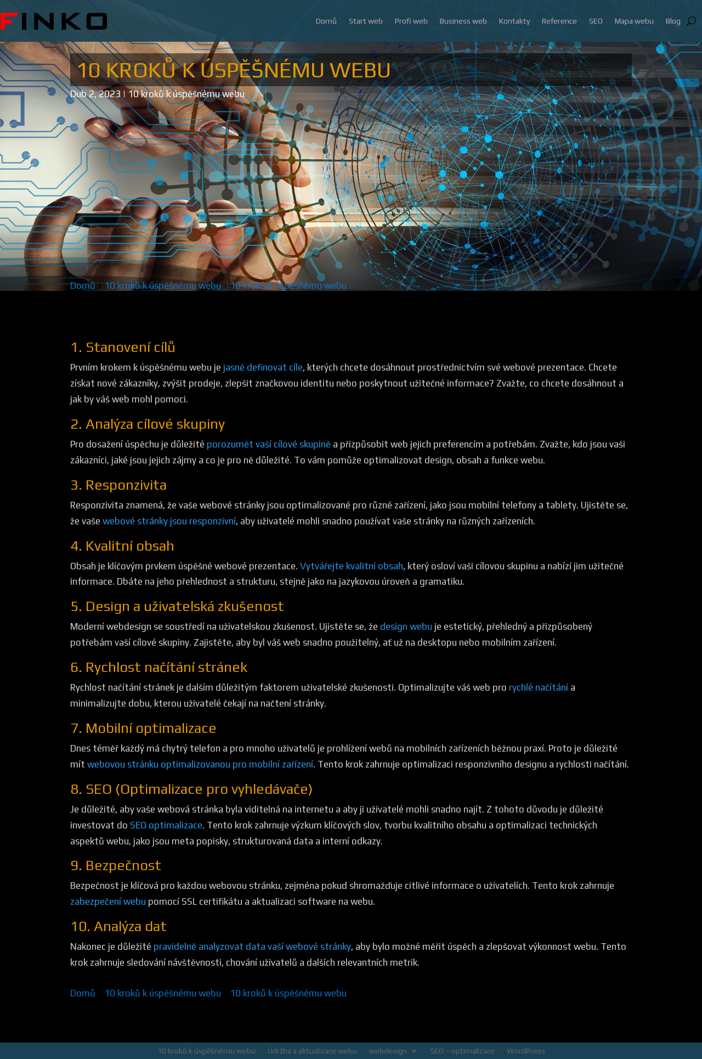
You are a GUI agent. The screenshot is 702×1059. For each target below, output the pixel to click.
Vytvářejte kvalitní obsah (351, 566)
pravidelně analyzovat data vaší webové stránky (252, 946)
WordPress (526, 1050)
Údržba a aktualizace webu (312, 1050)
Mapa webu (634, 20)
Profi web (411, 20)
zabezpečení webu (108, 901)
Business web (463, 20)
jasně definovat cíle (263, 367)
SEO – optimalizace (462, 1050)
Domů (326, 20)
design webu (406, 626)
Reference (559, 20)
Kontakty (514, 20)
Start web (366, 20)
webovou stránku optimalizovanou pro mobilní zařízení (200, 764)
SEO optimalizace (166, 825)
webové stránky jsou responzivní (169, 521)
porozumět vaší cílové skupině (269, 444)
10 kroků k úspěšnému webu (186, 93)
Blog (673, 20)
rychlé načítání (538, 687)
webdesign (388, 1050)
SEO (596, 20)
